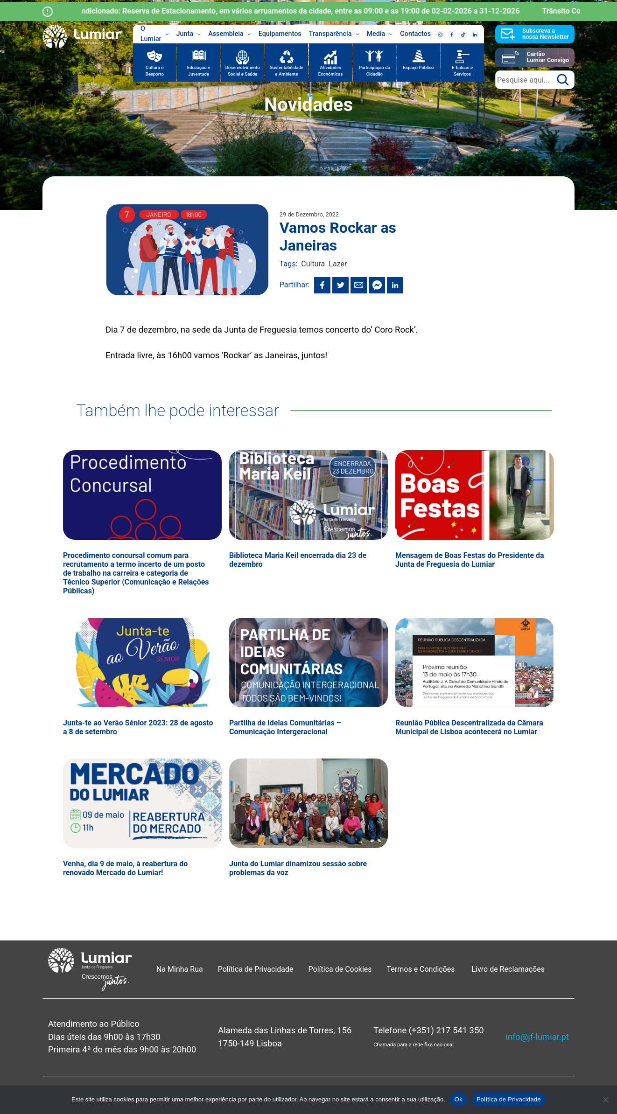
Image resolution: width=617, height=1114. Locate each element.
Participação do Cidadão (374, 71)
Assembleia (229, 34)
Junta (188, 34)
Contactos (415, 34)
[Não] (605, 1099)
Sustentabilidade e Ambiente (286, 71)
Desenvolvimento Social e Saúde (242, 71)
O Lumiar (154, 34)
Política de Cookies (340, 969)
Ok (459, 1099)
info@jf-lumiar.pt (537, 1037)
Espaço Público (418, 67)
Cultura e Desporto (155, 71)
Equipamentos (280, 34)
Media (380, 34)
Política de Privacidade (256, 969)
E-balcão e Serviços (462, 71)
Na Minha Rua (179, 969)
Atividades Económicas (330, 71)
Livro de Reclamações (508, 969)
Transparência (334, 34)
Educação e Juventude (198, 71)
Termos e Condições (422, 969)
